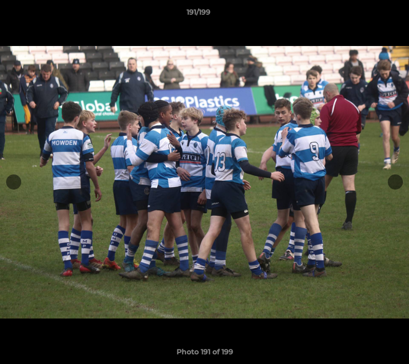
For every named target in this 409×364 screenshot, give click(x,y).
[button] (366, 14)
